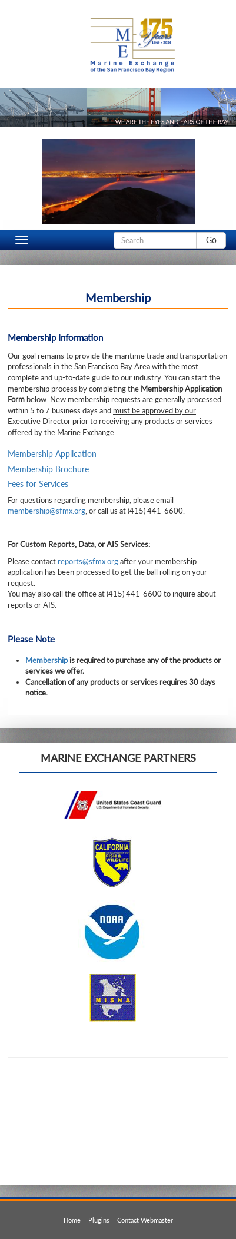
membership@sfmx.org (46, 510)
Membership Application (52, 454)
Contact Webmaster (145, 1220)
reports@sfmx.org (88, 561)
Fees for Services (38, 484)
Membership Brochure (48, 469)
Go (211, 240)
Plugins (98, 1220)
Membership (46, 660)
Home (72, 1220)
